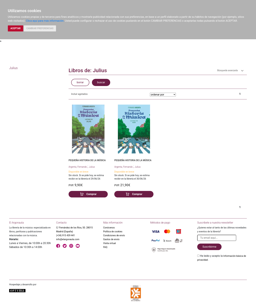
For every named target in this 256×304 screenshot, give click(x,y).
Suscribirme (209, 246)
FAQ (105, 247)
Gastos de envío (111, 239)
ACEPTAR (15, 28)
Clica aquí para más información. (45, 20)
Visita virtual (109, 243)
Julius (92, 167)
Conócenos (109, 227)
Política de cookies (112, 231)
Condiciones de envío (114, 235)
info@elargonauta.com (67, 239)
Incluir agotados (79, 94)
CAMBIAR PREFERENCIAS (39, 28)
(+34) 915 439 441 (65, 235)
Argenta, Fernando (78, 167)
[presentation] (222, 269)
